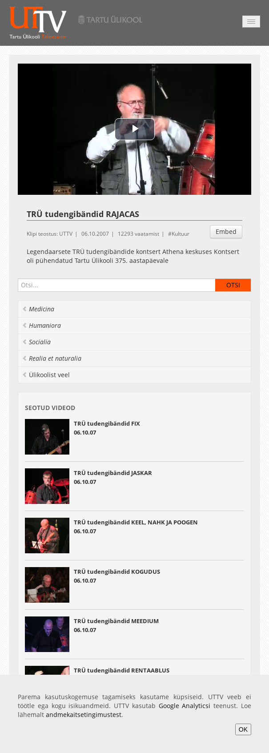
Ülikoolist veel (46, 374)
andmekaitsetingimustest (83, 714)
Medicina (38, 309)
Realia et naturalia (51, 358)
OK (243, 729)
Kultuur (180, 234)
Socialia (36, 342)
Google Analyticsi (185, 705)
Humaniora (41, 325)
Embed (226, 231)
